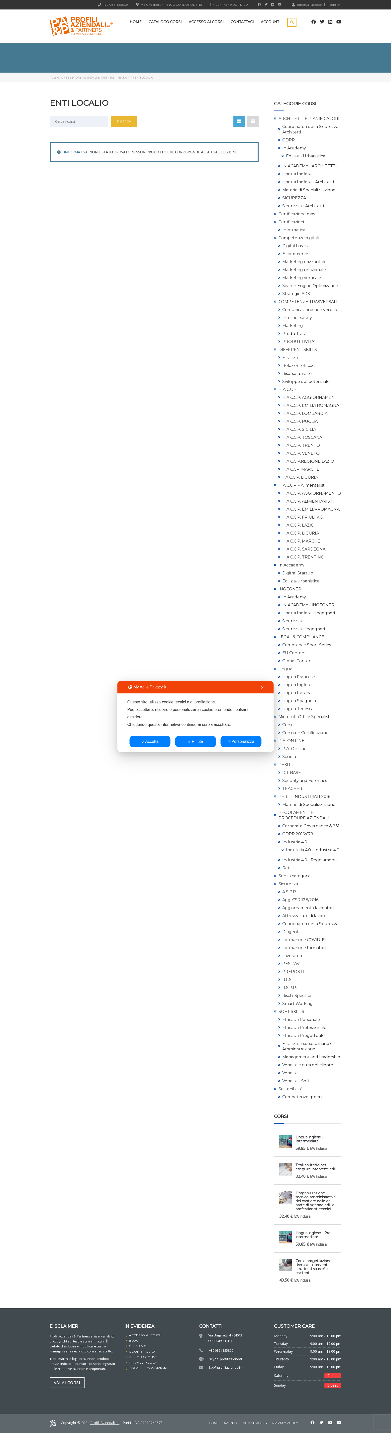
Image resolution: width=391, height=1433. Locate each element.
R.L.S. (287, 979)
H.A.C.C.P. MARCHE (301, 541)
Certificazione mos (297, 214)
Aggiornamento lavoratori (308, 907)
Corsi (287, 724)
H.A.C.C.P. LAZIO (298, 525)
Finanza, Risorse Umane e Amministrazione (307, 1046)
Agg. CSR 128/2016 (300, 899)
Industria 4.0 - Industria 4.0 (312, 850)
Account (270, 22)
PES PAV (290, 963)
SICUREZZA (294, 198)
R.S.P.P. (289, 987)
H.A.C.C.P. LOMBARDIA (304, 413)
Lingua (285, 668)
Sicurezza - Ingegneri (303, 629)
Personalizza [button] (241, 741)
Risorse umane (297, 373)
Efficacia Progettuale (303, 1035)
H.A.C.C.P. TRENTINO (303, 557)
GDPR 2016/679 (297, 834)
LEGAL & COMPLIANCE (301, 637)
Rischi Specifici (296, 995)
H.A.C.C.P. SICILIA (299, 429)
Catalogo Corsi (165, 22)
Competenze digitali (299, 237)
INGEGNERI (290, 589)
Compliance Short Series (306, 645)
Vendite (290, 1073)
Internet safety (297, 317)
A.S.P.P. (289, 891)
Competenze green (302, 1097)
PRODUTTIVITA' (298, 341)
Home (136, 22)
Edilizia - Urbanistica (305, 156)
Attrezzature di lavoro (304, 915)
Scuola (289, 756)
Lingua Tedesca (297, 708)
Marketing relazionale (304, 269)
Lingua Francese (298, 676)
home (214, 1423)
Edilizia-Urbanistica (300, 581)
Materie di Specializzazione (308, 190)
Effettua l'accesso (307, 4)
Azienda (231, 1423)
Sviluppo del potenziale (306, 381)
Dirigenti (290, 931)
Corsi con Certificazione (305, 732)
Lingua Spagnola (299, 700)
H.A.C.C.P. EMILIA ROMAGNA (310, 405)
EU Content (294, 653)
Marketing (292, 325)
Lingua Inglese (297, 174)
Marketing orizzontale (304, 261)
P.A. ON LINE (291, 740)
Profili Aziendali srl (104, 1422)
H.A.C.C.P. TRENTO (301, 445)
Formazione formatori (304, 947)
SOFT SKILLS (291, 1011)
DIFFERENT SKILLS (298, 349)
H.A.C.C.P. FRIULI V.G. (303, 517)
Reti (286, 868)
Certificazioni (291, 222)
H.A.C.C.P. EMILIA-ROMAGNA (311, 509)
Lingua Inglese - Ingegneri (308, 613)
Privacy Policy (285, 1423)
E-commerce (295, 253)
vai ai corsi (67, 1382)
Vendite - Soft (295, 1081)
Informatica (293, 229)
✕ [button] (262, 687)
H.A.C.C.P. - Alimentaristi (302, 485)
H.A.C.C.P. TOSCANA (302, 437)
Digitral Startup (297, 573)
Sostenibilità (290, 1089)
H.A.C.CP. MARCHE (300, 469)
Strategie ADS (296, 293)
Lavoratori (292, 955)
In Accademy (291, 565)
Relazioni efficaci (298, 365)
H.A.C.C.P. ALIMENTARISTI (308, 501)
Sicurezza (292, 621)
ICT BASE (291, 772)
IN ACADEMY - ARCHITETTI (309, 166)
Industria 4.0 (294, 842)
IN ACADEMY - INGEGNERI (309, 605)
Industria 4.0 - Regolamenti (309, 860)
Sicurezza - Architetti (303, 206)
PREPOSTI (293, 971)
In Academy (294, 148)
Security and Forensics (304, 780)
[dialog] (195, 716)
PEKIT (285, 764)
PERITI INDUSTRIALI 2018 (305, 796)
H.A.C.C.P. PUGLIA (300, 421)
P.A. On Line (294, 748)
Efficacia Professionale (304, 1027)
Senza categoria (294, 876)
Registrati (334, 4)
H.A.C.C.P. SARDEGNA (303, 549)
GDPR (288, 140)
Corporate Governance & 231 (310, 826)
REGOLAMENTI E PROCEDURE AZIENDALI (304, 815)
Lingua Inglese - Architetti (308, 182)
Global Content (297, 661)
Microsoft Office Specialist (304, 716)
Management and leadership (311, 1057)
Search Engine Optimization (310, 285)
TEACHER (292, 788)
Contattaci (242, 22)
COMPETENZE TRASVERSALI (308, 301)
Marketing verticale (301, 277)
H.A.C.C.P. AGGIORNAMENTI (310, 397)
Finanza (290, 357)
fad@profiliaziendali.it (225, 1367)
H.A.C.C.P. (288, 389)
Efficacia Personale (301, 1019)
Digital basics (294, 245)
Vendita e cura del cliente (307, 1065)
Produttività (294, 333)
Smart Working (297, 1003)
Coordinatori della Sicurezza (310, 923)
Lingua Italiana (296, 692)
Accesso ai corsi (206, 22)
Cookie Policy (255, 1423)
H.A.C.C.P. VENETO (301, 453)
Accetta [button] (149, 741)
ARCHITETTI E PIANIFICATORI (309, 118)
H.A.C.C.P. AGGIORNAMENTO (311, 493)
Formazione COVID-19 (304, 939)
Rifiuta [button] (195, 741)
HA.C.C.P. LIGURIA (300, 477)
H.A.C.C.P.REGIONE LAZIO (308, 461)
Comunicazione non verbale (310, 309)
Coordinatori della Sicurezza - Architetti (311, 129)
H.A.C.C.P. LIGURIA (300, 533)
